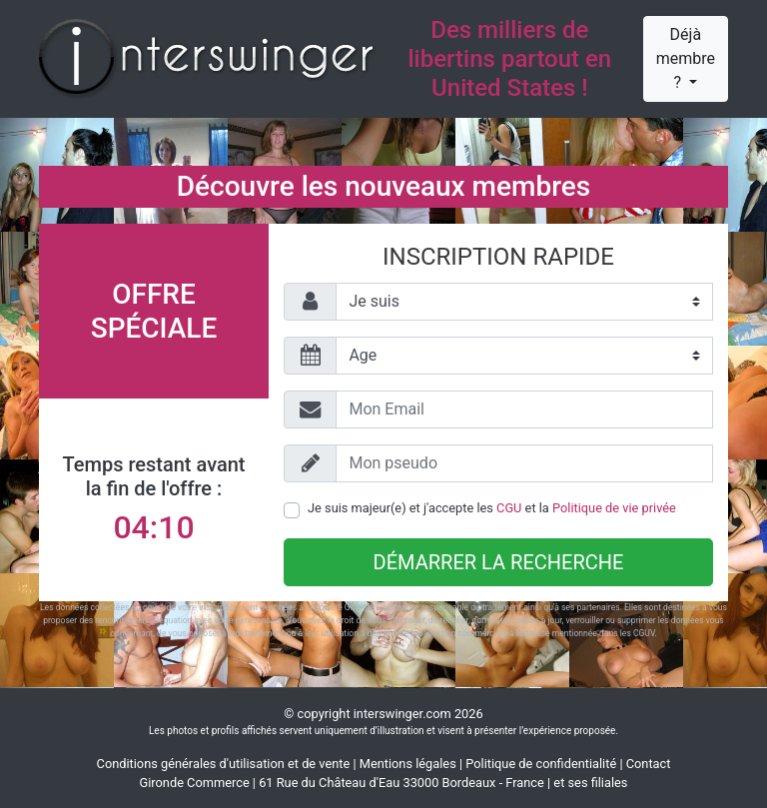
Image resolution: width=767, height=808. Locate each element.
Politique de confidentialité (540, 763)
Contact (648, 763)
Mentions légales (408, 763)
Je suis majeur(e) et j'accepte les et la (492, 507)
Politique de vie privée (614, 507)
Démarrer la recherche (499, 562)
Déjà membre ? (685, 58)
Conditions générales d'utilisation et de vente (224, 763)
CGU (508, 507)
